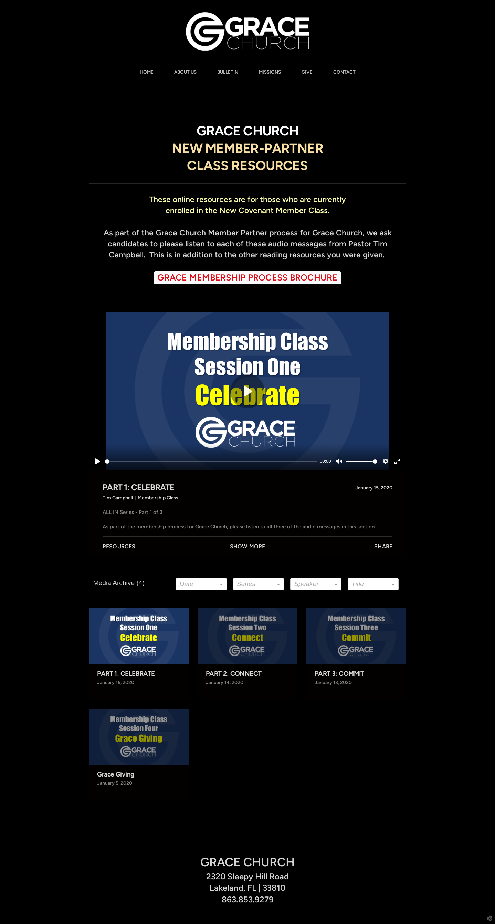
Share (383, 546)
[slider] (211, 461)
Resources (119, 546)
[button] (247, 277)
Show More (247, 546)
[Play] (97, 461)
